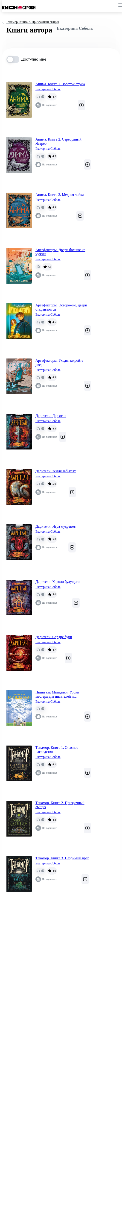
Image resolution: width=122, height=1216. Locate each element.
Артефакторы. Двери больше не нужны (60, 252)
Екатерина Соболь (48, 89)
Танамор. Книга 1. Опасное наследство (56, 750)
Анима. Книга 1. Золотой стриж (60, 84)
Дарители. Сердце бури (53, 637)
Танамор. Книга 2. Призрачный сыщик (59, 805)
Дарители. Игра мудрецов (55, 526)
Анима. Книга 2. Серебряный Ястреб (58, 141)
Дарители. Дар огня (50, 416)
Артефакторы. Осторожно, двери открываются (61, 307)
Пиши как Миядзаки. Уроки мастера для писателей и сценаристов (57, 694)
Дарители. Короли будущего (57, 582)
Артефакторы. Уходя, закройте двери (59, 362)
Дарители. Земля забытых (55, 471)
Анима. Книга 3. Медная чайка (59, 195)
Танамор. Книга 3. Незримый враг (62, 858)
